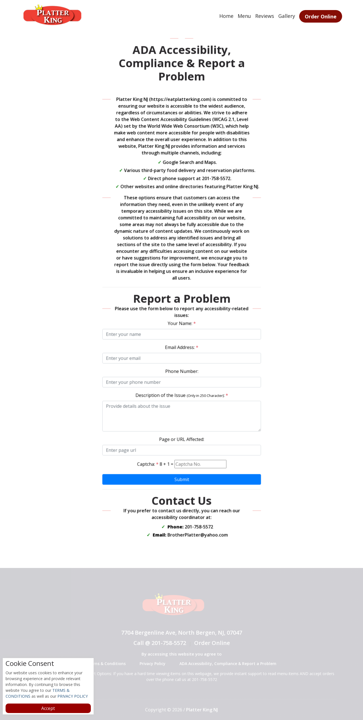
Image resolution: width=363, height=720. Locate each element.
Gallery (286, 16)
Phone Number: (181, 370)
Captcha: (148, 462)
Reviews (264, 16)
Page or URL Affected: (181, 437)
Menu (244, 16)
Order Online (321, 16)
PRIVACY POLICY (72, 696)
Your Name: (181, 323)
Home (226, 16)
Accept (48, 708)
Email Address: (181, 347)
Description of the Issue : (181, 394)
